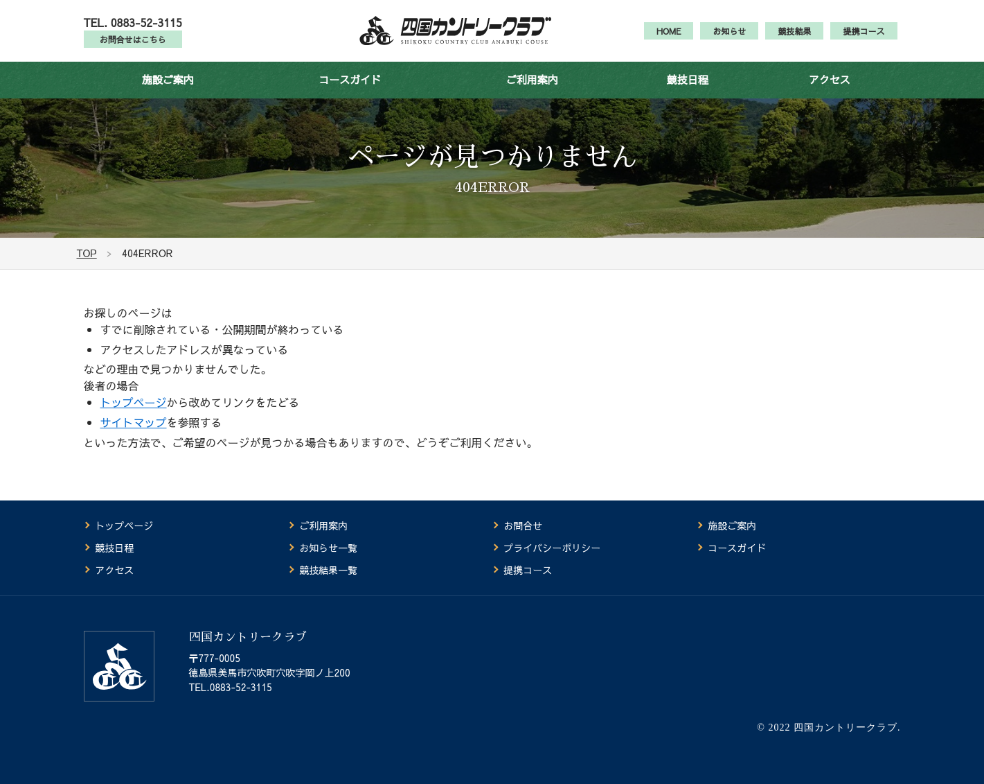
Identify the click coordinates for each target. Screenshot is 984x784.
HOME (668, 38)
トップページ (133, 418)
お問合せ (522, 526)
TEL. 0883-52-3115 (133, 29)
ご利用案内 (532, 95)
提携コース (863, 38)
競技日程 (687, 95)
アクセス (829, 95)
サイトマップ (133, 438)
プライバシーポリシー (551, 548)
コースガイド (350, 95)
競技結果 (794, 38)
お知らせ (729, 38)
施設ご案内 (168, 95)
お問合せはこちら (133, 47)
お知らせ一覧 (328, 548)
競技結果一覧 (328, 570)
